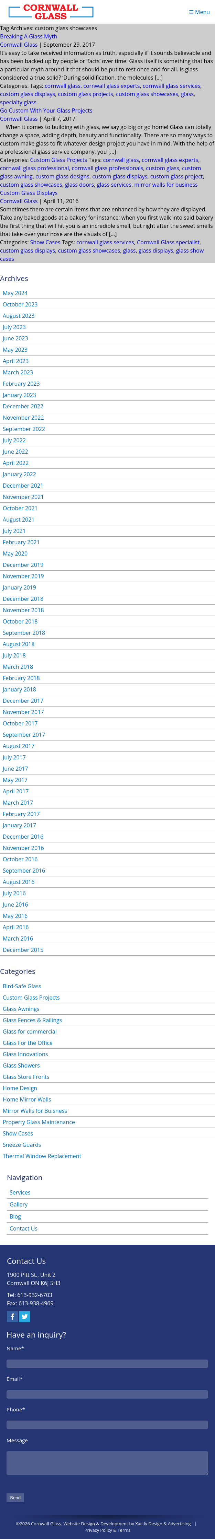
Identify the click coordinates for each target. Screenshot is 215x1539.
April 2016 (16, 927)
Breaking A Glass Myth (28, 36)
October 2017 (20, 723)
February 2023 (21, 383)
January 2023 (19, 395)
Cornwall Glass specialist (168, 242)
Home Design (20, 1088)
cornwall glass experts (111, 86)
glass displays (156, 250)
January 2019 (19, 587)
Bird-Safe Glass (22, 986)
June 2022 (15, 451)
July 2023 (14, 327)
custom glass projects (85, 94)
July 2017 (14, 757)
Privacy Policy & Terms (107, 1530)
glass (187, 94)
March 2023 (18, 372)
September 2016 (24, 870)
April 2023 (16, 361)
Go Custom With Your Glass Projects (46, 110)
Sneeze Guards (22, 1145)
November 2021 (23, 497)
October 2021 (20, 508)
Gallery (19, 1204)
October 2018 (20, 621)
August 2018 (19, 644)
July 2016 (14, 893)
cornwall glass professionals (107, 168)
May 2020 (15, 553)
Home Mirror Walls (27, 1099)
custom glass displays (27, 94)
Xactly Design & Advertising (163, 1523)
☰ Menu (199, 12)
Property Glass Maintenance (39, 1122)
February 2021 (21, 542)
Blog (15, 1216)
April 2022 (16, 463)
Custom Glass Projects (58, 160)
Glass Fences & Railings (32, 1020)
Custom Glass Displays (28, 193)
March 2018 (18, 667)
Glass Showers (21, 1065)
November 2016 (23, 848)
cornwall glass (62, 86)
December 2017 (23, 700)
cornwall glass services (172, 86)
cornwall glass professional (34, 168)
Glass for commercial (30, 1031)
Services (20, 1192)
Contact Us (23, 1228)
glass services (114, 184)
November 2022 (23, 417)
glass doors (79, 184)
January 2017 (19, 825)
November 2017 (23, 712)
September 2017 (24, 734)
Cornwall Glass (18, 44)
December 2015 (23, 950)
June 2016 (15, 904)
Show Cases (45, 242)
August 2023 (19, 315)
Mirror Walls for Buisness (35, 1111)
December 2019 (23, 565)
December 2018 (23, 599)
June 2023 (15, 338)
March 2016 (18, 938)
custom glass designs (62, 176)
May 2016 (15, 916)
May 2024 (15, 293)
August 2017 (19, 746)
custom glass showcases (147, 94)
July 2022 (14, 440)
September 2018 (24, 633)
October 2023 (20, 304)
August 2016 (19, 882)
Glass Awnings (21, 1009)
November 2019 (23, 576)
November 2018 (23, 610)
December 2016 (23, 836)
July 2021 (14, 531)
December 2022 (23, 406)
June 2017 (15, 768)
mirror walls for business (165, 184)
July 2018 (14, 655)
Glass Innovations (25, 1054)
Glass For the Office (28, 1043)
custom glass (162, 168)
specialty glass (18, 102)
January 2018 (19, 689)
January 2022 (19, 474)
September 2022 (24, 429)
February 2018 (21, 678)
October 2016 (20, 859)
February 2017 (21, 814)
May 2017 (15, 780)
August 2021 (19, 519)
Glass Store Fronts (26, 1077)
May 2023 (15, 349)
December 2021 (23, 485)
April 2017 (16, 791)
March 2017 (18, 802)
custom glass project (176, 176)
